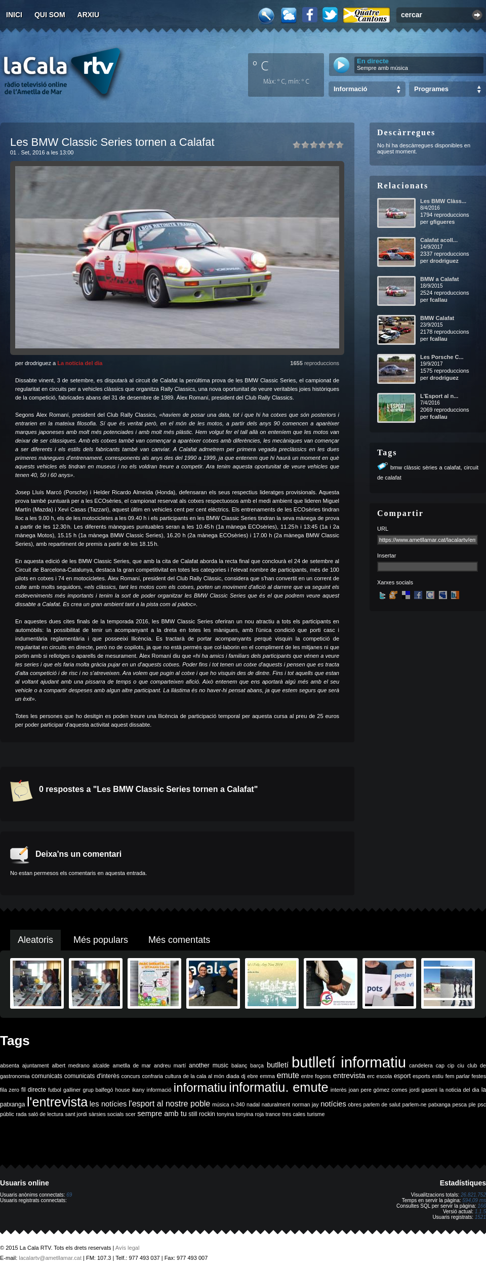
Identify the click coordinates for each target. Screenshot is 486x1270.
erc (371, 1076)
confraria (152, 1076)
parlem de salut (381, 1104)
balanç (239, 1065)
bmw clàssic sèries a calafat (425, 467)
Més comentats (179, 940)
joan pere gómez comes (378, 1090)
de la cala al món (203, 1076)
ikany (138, 1090)
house (122, 1090)
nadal (253, 1104)
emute (288, 1075)
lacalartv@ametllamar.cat (50, 1258)
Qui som (49, 15)
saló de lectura (45, 1114)
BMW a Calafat (439, 279)
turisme (316, 1114)
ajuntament (35, 1065)
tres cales (293, 1114)
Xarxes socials (395, 582)
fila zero (9, 1090)
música (220, 1104)
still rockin (201, 1114)
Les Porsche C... (442, 357)
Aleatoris (35, 940)
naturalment (276, 1104)
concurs (131, 1076)
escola (384, 1076)
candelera (421, 1065)
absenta (9, 1065)
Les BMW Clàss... (443, 201)
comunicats (46, 1076)
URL (382, 529)
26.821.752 (473, 1195)
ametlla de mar (131, 1065)
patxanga (439, 1104)
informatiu (200, 1087)
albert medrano (71, 1065)
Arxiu (88, 15)
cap (440, 1065)
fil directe (33, 1089)
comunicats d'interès (91, 1076)
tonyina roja (250, 1114)
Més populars (100, 940)
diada (232, 1076)
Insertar (386, 555)
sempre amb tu (162, 1113)
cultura (173, 1076)
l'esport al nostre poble (169, 1103)
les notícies (108, 1104)
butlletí (278, 1065)
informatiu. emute (278, 1087)
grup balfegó (98, 1090)
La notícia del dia (79, 363)
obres (354, 1104)
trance (273, 1114)
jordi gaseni (423, 1090)
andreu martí (170, 1065)
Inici (14, 15)
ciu (460, 1065)
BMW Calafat (437, 318)
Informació (350, 89)
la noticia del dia (459, 1090)
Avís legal (127, 1248)
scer (131, 1114)
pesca (460, 1104)
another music (208, 1065)
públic (7, 1114)
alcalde (101, 1065)
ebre (252, 1076)
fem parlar (458, 1076)
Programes (431, 89)
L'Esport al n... (439, 396)
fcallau (439, 300)
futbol (54, 1090)
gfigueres (442, 222)
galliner (71, 1090)
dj (243, 1076)
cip (451, 1065)
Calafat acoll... (439, 240)
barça (257, 1065)
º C (261, 65)
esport (402, 1076)
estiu (438, 1076)
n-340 (238, 1104)
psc (481, 1104)
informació (159, 1090)
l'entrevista (57, 1102)
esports (421, 1076)
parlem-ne (414, 1104)
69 (69, 1195)
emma (267, 1076)
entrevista (349, 1075)
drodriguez (444, 261)
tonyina (225, 1114)
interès (339, 1090)
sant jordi (76, 1114)
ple (472, 1104)
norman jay (305, 1104)
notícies (333, 1104)
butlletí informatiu (349, 1062)
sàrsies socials (106, 1114)
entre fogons (316, 1076)
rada (21, 1114)
